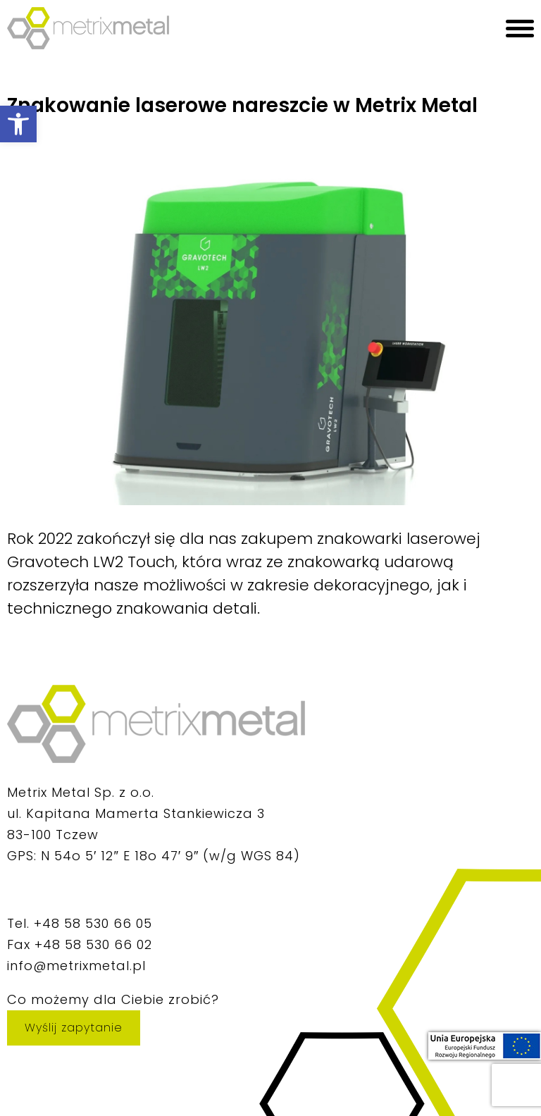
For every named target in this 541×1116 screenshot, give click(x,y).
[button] (18, 124)
